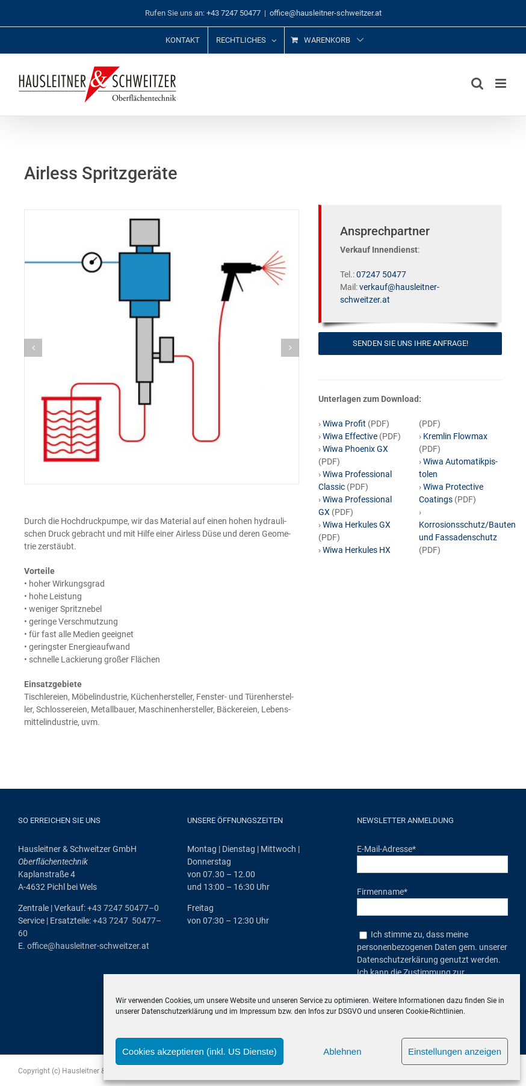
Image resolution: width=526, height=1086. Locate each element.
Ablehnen (342, 1051)
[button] (33, 348)
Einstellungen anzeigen (454, 1051)
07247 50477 (381, 274)
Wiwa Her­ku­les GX (356, 524)
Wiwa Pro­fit (344, 423)
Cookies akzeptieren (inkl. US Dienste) (199, 1051)
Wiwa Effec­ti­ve (350, 436)
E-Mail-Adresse (386, 849)
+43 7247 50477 (233, 12)
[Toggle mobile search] (477, 83)
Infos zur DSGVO (335, 1011)
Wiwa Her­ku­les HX (356, 550)
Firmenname (382, 891)
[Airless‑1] (162, 215)
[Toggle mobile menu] (501, 83)
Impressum (258, 1011)
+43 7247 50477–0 (123, 908)
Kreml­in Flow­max (455, 436)
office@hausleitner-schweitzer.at (326, 12)
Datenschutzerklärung (177, 1011)
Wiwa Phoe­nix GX (355, 449)
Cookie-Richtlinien (434, 1011)
